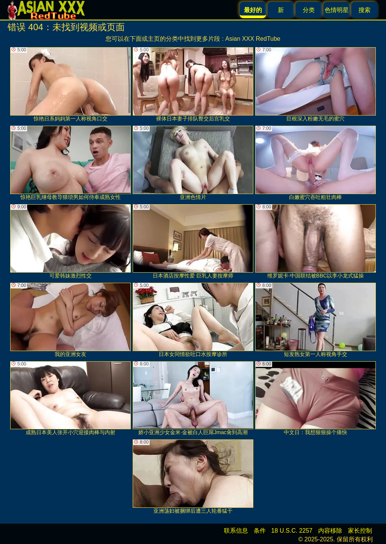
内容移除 (330, 530)
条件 (260, 530)
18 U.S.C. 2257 (291, 530)
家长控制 (360, 530)
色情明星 (337, 10)
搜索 (364, 10)
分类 (309, 10)
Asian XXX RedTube (252, 38)
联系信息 (236, 530)
